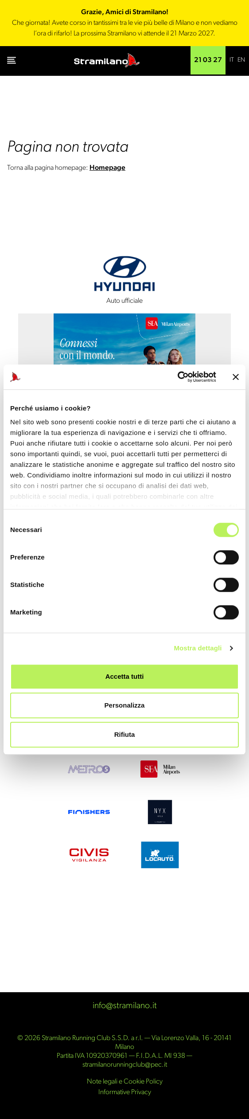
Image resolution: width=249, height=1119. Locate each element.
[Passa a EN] (241, 60)
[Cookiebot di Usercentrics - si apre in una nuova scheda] (177, 377)
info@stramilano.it (125, 1006)
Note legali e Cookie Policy (125, 1081)
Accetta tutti (124, 676)
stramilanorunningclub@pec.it (124, 1064)
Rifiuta (124, 734)
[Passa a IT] (232, 60)
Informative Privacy (124, 1092)
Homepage (107, 168)
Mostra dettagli (198, 648)
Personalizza (125, 705)
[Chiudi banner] (236, 377)
